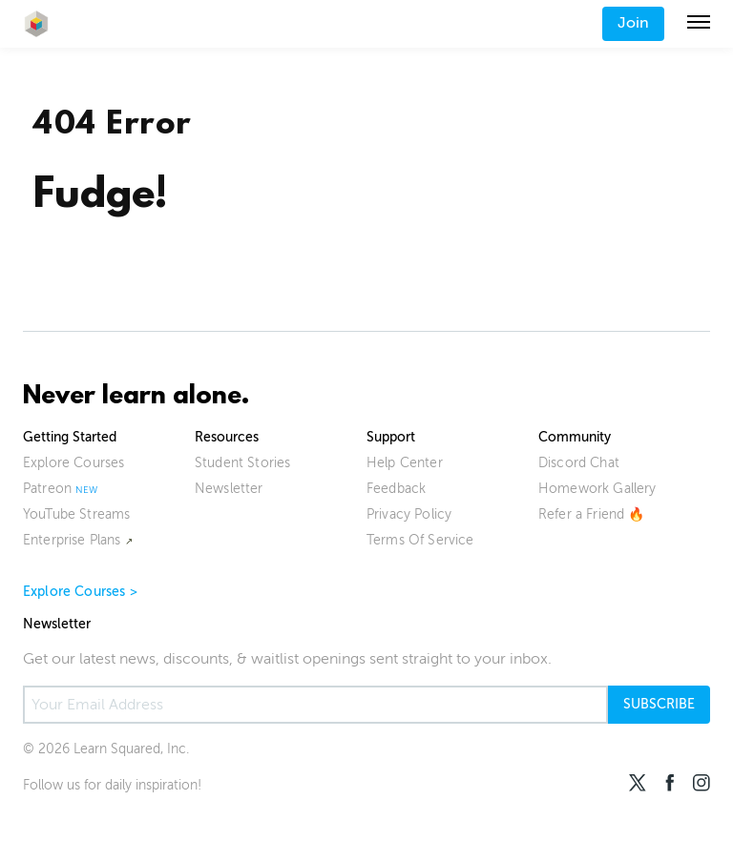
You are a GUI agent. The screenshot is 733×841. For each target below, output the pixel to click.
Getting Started (69, 437)
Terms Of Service (420, 540)
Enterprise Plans (72, 540)
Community (574, 437)
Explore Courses (73, 463)
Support (390, 437)
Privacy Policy (408, 514)
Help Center (404, 463)
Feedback (396, 489)
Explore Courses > (80, 592)
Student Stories (242, 463)
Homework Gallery (597, 489)
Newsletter (229, 489)
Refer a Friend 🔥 (591, 514)
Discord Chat (578, 463)
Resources (227, 437)
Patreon (47, 489)
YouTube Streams (76, 514)
